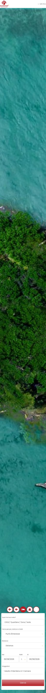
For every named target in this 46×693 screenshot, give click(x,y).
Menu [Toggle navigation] (42, 4)
